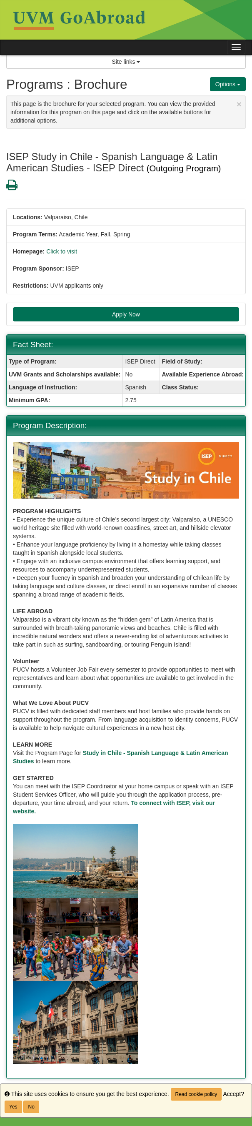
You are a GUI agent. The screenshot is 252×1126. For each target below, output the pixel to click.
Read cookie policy (196, 1094)
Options (227, 84)
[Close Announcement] (239, 104)
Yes (13, 1107)
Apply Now (126, 314)
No (31, 1107)
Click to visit (61, 251)
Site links (126, 61)
